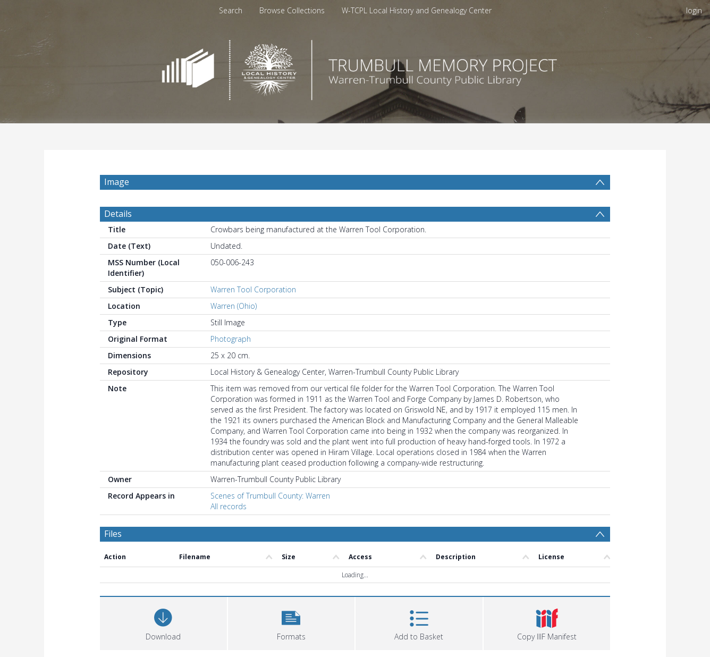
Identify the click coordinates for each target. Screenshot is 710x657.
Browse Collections (292, 10)
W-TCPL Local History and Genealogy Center (417, 10)
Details (118, 214)
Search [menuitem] (230, 10)
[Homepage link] (355, 67)
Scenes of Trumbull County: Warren (270, 496)
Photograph (230, 339)
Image (116, 182)
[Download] (163, 622)
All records (228, 506)
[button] (291, 622)
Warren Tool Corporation (253, 289)
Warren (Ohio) (233, 306)
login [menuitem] (694, 10)
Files (113, 534)
